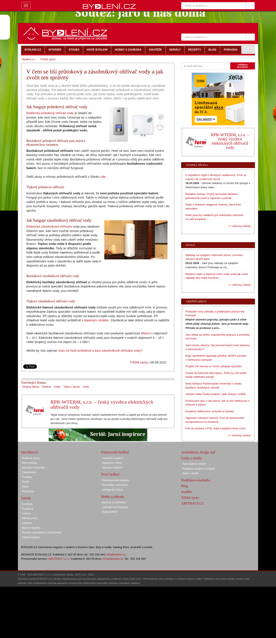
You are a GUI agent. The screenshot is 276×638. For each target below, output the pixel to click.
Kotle (57, 386)
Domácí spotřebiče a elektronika (41, 532)
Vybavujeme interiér (194, 463)
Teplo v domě (71, 386)
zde (103, 176)
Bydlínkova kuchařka (195, 480)
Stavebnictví (29, 452)
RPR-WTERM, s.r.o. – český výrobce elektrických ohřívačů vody (102, 404)
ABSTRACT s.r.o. (59, 558)
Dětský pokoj (30, 518)
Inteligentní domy (112, 489)
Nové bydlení (110, 474)
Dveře (25, 481)
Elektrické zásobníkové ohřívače (49, 226)
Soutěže (186, 492)
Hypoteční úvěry (112, 462)
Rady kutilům (110, 511)
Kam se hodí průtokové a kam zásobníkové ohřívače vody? (100, 350)
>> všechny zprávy (239, 435)
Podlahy (27, 477)
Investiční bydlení (112, 458)
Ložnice (26, 513)
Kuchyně (27, 504)
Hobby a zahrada (112, 496)
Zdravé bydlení (31, 537)
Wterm (145, 333)
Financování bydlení (115, 452)
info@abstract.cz (113, 558)
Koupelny (27, 508)
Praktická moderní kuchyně (198, 468)
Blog (184, 486)
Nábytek (27, 523)
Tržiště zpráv (139, 362)
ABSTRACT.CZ (192, 503)
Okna (25, 486)
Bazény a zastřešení (114, 502)
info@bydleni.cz (116, 554)
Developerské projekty (115, 480)
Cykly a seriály (191, 458)
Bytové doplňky (31, 527)
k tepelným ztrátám (95, 320)
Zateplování (29, 472)
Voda (86, 386)
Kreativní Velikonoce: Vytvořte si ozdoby (209, 411)
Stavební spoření (112, 467)
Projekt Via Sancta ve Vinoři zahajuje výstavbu (213, 366)
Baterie (46, 386)
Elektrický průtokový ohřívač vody (50, 113)
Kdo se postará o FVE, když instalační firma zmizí (215, 428)
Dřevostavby (29, 462)
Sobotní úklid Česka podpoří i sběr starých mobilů (215, 394)
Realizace (28, 491)
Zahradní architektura (115, 507)
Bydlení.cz (28, 59)
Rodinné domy (31, 458)
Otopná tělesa (30, 386)
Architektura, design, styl (198, 452)
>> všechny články (239, 226)
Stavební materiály (33, 467)
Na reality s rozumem (115, 484)
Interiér (26, 498)
